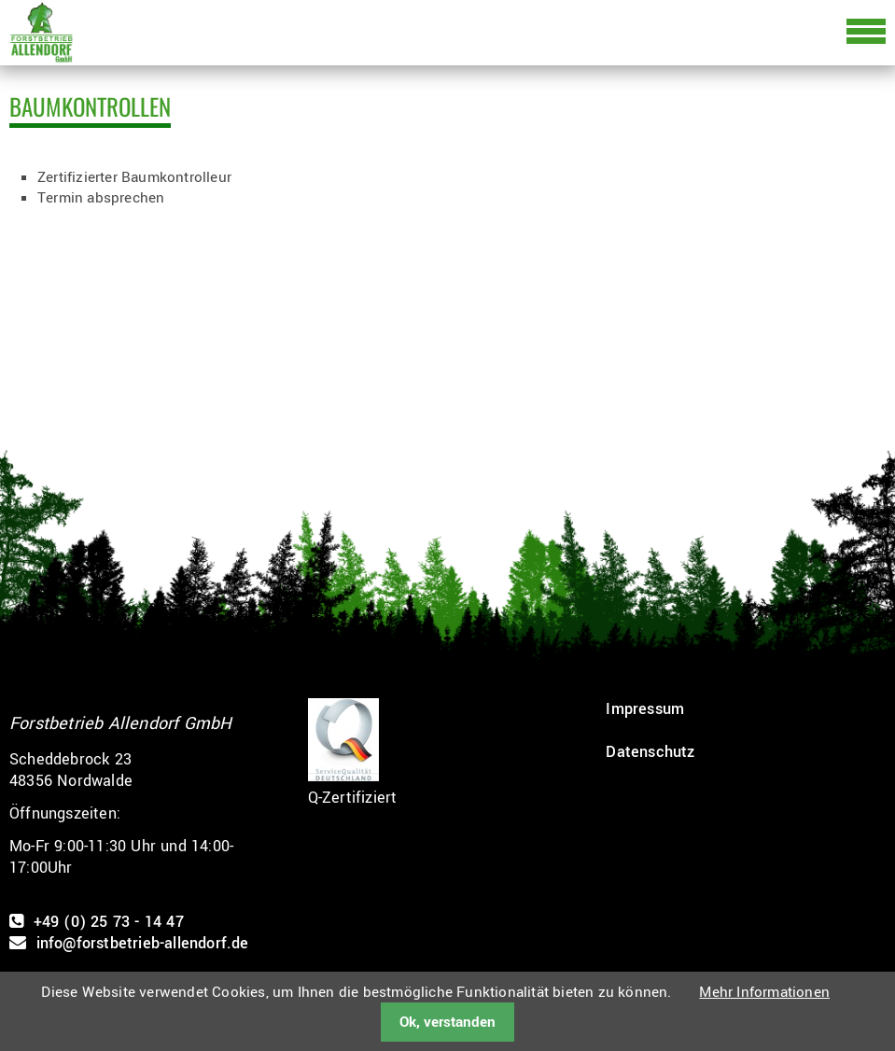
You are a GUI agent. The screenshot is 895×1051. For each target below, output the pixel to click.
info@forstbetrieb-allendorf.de (142, 943)
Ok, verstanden (447, 1022)
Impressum (645, 709)
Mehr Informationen (764, 992)
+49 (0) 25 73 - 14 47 (109, 921)
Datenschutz (650, 752)
